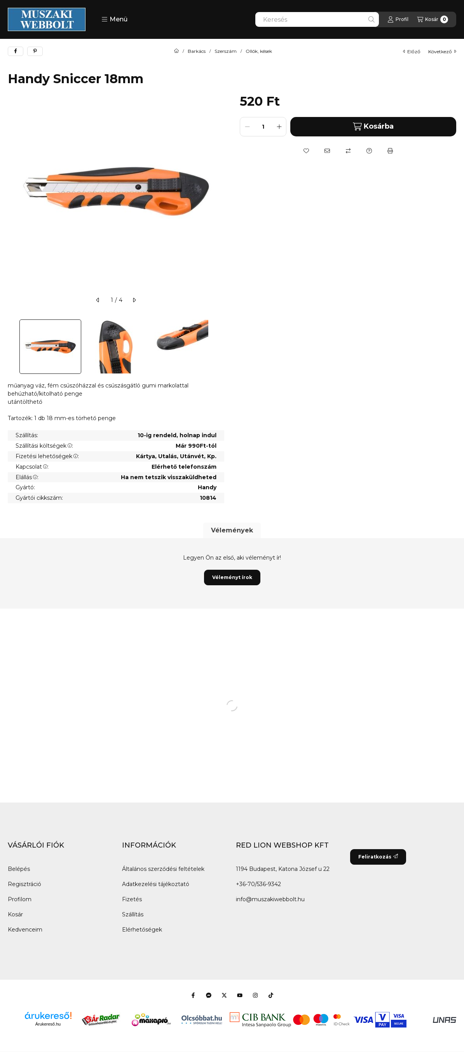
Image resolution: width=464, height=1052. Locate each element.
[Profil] (398, 19)
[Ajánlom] (327, 150)
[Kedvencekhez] (306, 150)
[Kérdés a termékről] (369, 150)
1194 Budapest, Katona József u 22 (283, 868)
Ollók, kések (259, 51)
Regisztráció (24, 884)
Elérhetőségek (142, 929)
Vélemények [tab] (232, 530)
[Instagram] (255, 995)
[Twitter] (224, 995)
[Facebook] (193, 995)
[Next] (220, 346)
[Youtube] (240, 995)
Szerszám (226, 51)
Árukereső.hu (48, 1024)
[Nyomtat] (390, 150)
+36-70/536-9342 (258, 884)
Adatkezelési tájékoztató (155, 884)
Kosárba (373, 126)
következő (442, 51)
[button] (114, 19)
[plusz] (279, 126)
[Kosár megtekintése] (432, 19)
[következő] (134, 300)
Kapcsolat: (32, 466)
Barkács (197, 51)
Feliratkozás (378, 857)
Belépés (19, 868)
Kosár (15, 914)
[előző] (98, 300)
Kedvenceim (25, 929)
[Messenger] (208, 995)
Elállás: (27, 477)
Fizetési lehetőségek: (47, 456)
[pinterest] (35, 51)
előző (411, 51)
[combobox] (317, 19)
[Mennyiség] (263, 126)
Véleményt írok (232, 577)
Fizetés (132, 899)
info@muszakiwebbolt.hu (270, 899)
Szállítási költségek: (44, 445)
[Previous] (12, 346)
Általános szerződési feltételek (163, 868)
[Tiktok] (271, 995)
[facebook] (15, 51)
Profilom (19, 899)
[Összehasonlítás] (348, 150)
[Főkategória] (176, 51)
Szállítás (132, 914)
